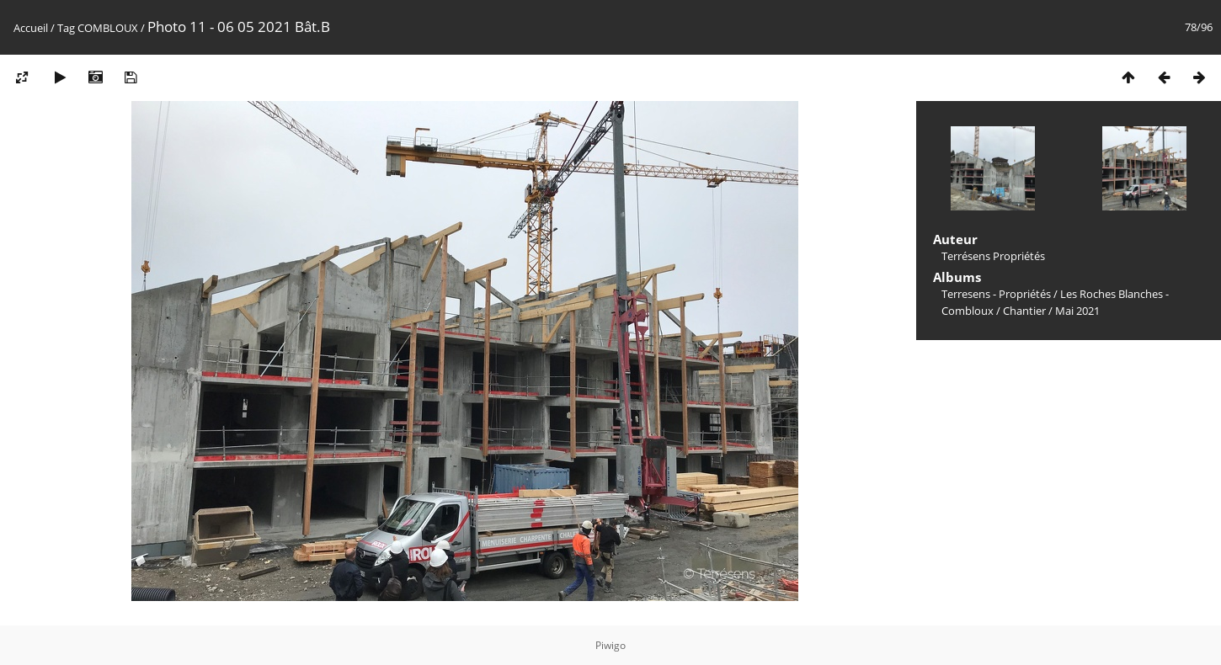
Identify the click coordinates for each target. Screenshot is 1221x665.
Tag (66, 27)
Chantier (1024, 310)
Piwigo (610, 645)
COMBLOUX (107, 27)
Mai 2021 (1077, 310)
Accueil (30, 27)
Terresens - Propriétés (996, 293)
